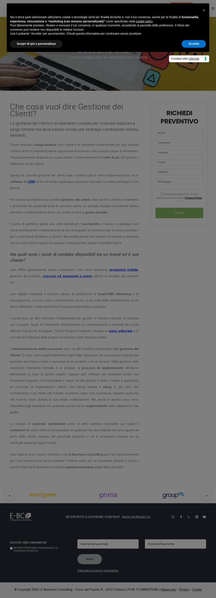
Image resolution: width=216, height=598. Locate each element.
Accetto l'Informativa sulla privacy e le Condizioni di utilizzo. (36, 549)
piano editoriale (120, 331)
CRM (31, 182)
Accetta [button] (193, 43)
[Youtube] (203, 517)
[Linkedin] (195, 517)
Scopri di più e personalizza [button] (36, 43)
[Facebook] (179, 517)
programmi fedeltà (124, 270)
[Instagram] (171, 517)
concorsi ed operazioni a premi (67, 276)
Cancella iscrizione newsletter (98, 570)
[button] (206, 495)
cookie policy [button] (144, 21)
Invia (179, 213)
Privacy (184, 589)
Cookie (197, 589)
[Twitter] (187, 517)
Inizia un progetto (136, 517)
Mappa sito (168, 589)
